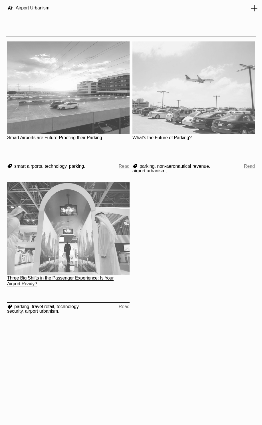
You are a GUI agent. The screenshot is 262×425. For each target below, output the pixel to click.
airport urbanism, (149, 170)
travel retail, (44, 306)
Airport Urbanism (32, 7)
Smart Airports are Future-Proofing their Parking (54, 137)
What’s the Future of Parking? (162, 137)
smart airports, (29, 166)
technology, (57, 166)
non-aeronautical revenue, (183, 166)
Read (124, 166)
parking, (77, 166)
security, (16, 311)
